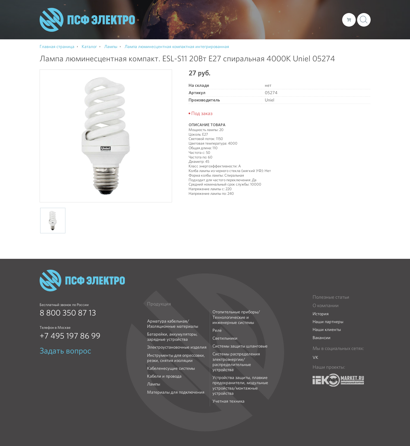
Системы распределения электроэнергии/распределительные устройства (236, 361)
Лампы (153, 384)
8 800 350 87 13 (68, 313)
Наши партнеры (328, 321)
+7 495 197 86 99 (70, 336)
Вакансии (321, 337)
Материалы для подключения (175, 392)
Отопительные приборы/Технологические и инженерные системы (236, 317)
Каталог (260, 19)
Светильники (224, 338)
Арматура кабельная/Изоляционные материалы (172, 323)
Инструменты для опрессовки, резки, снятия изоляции (176, 358)
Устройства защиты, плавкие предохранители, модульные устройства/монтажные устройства (240, 385)
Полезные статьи (331, 297)
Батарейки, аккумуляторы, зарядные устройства (172, 337)
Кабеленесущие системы (171, 368)
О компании (234, 19)
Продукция (159, 304)
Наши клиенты (327, 329)
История (321, 313)
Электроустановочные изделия (176, 347)
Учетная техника (228, 401)
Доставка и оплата (293, 19)
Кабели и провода (164, 376)
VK (315, 357)
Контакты (328, 19)
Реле (217, 330)
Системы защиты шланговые (240, 346)
